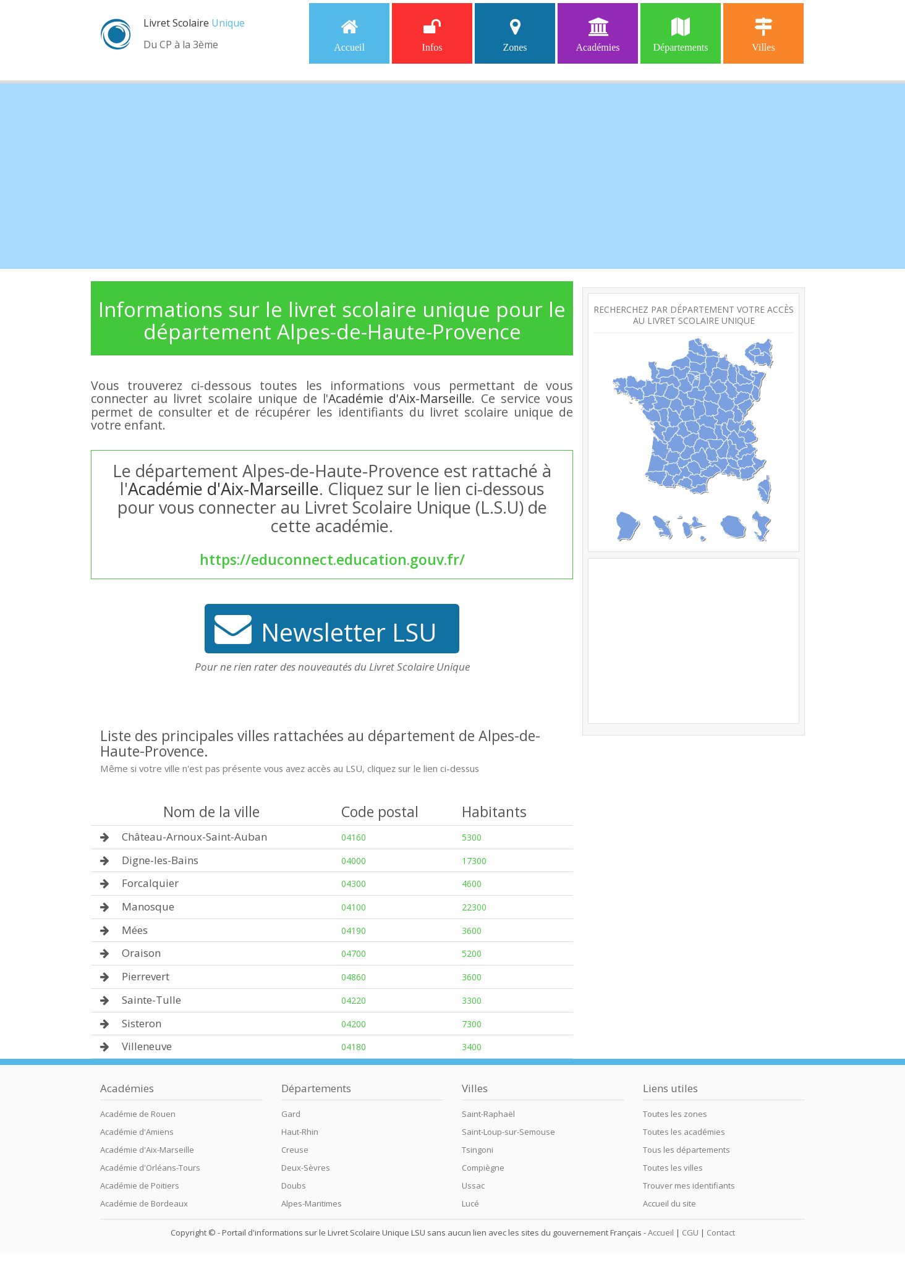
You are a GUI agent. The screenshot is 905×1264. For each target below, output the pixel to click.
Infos (432, 35)
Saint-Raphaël (488, 1113)
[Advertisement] (452, 176)
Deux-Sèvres (305, 1167)
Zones (515, 35)
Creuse (294, 1149)
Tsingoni (477, 1149)
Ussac (473, 1185)
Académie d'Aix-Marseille (400, 398)
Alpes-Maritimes (311, 1203)
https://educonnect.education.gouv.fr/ (332, 559)
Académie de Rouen (138, 1113)
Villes (763, 35)
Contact (721, 1232)
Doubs (293, 1185)
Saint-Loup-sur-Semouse (508, 1131)
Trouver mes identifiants (689, 1185)
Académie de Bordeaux (144, 1203)
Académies (597, 35)
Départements (680, 35)
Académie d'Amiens (137, 1131)
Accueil (349, 35)
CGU (690, 1232)
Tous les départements (686, 1149)
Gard (290, 1113)
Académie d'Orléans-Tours (150, 1167)
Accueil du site (669, 1203)
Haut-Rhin (299, 1131)
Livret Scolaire (194, 23)
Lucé (470, 1203)
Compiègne (483, 1167)
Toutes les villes (673, 1167)
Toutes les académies (684, 1131)
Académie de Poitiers (139, 1185)
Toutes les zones (675, 1113)
